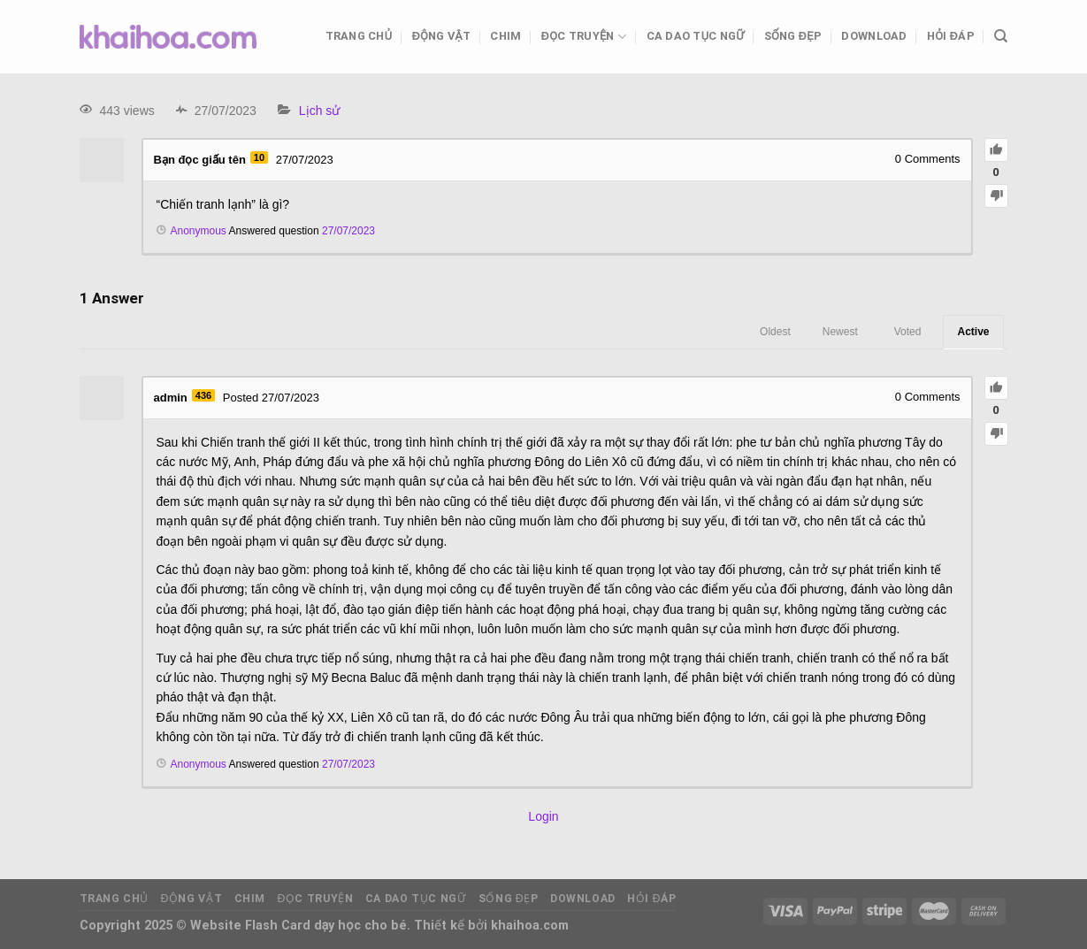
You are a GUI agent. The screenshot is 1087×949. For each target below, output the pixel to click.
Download (874, 35)
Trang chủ (359, 35)
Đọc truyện (583, 36)
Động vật (441, 35)
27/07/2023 (348, 231)
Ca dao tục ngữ (696, 35)
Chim (505, 35)
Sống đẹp (793, 35)
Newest (840, 331)
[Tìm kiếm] (1000, 36)
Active (973, 331)
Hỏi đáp (951, 35)
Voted (908, 331)
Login (543, 816)
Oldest (775, 331)
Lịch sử (319, 110)
